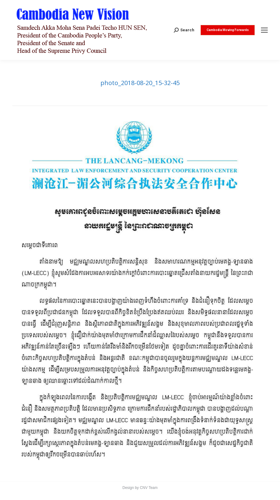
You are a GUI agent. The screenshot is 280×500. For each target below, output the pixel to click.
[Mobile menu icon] (264, 30)
